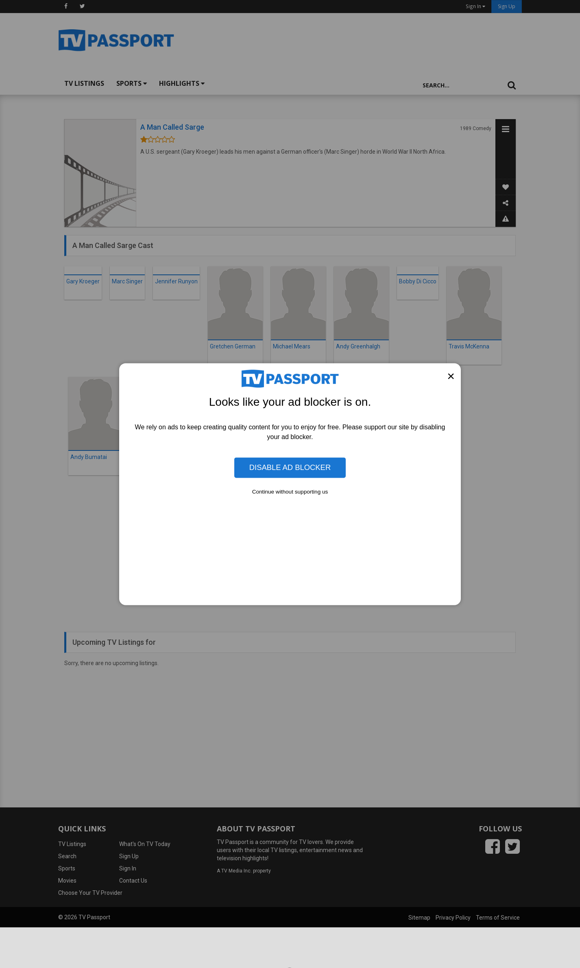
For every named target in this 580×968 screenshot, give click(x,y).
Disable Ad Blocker (290, 467)
